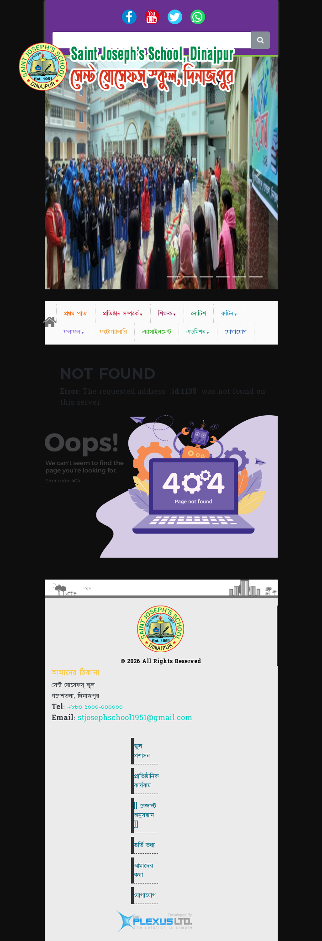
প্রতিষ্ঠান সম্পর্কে (121, 313)
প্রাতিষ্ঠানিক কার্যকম (146, 780)
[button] (62, 173)
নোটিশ (198, 313)
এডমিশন (196, 332)
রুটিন (227, 313)
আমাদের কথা (143, 870)
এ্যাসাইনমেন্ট (156, 332)
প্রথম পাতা (76, 313)
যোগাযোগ (236, 332)
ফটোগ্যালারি (113, 332)
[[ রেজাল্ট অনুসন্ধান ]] (145, 815)
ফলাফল (71, 332)
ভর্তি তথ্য (144, 845)
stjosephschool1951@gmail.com (135, 718)
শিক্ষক (165, 313)
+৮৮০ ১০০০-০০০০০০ (95, 707)
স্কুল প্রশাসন (142, 750)
